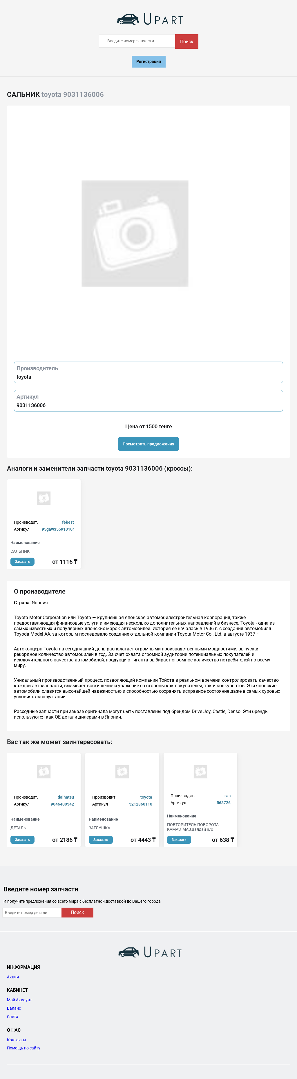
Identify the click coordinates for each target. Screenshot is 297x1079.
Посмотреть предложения (148, 444)
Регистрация (148, 61)
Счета (12, 1016)
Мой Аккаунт (19, 1000)
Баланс (14, 1008)
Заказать (22, 562)
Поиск (186, 41)
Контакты (16, 1040)
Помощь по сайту (23, 1048)
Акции (13, 977)
